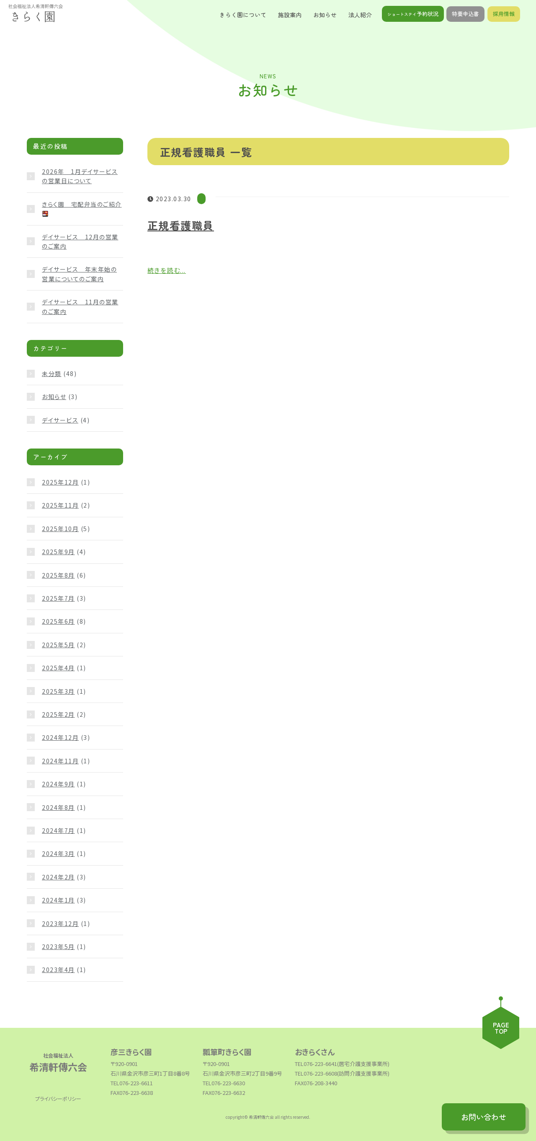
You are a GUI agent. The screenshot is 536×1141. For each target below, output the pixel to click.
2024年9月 (58, 784)
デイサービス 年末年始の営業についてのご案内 (79, 274)
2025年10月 (60, 528)
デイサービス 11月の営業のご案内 (80, 306)
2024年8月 (58, 807)
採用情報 (504, 14)
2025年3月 (58, 691)
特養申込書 (465, 14)
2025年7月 (58, 598)
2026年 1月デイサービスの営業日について (80, 176)
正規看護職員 (180, 225)
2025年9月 (58, 551)
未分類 (52, 373)
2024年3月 (58, 853)
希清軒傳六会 (58, 1064)
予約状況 (412, 14)
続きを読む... (166, 270)
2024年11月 (60, 761)
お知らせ (54, 396)
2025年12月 (60, 482)
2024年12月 (60, 737)
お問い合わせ (484, 1117)
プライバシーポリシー (58, 1098)
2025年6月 (58, 621)
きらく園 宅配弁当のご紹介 (82, 208)
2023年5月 (58, 946)
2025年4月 (58, 668)
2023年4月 (58, 969)
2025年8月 (58, 575)
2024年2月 (58, 877)
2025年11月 (60, 505)
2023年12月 (60, 923)
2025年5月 (58, 645)
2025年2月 (58, 714)
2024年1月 (58, 900)
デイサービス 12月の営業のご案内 (80, 241)
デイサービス (60, 420)
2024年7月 (58, 830)
